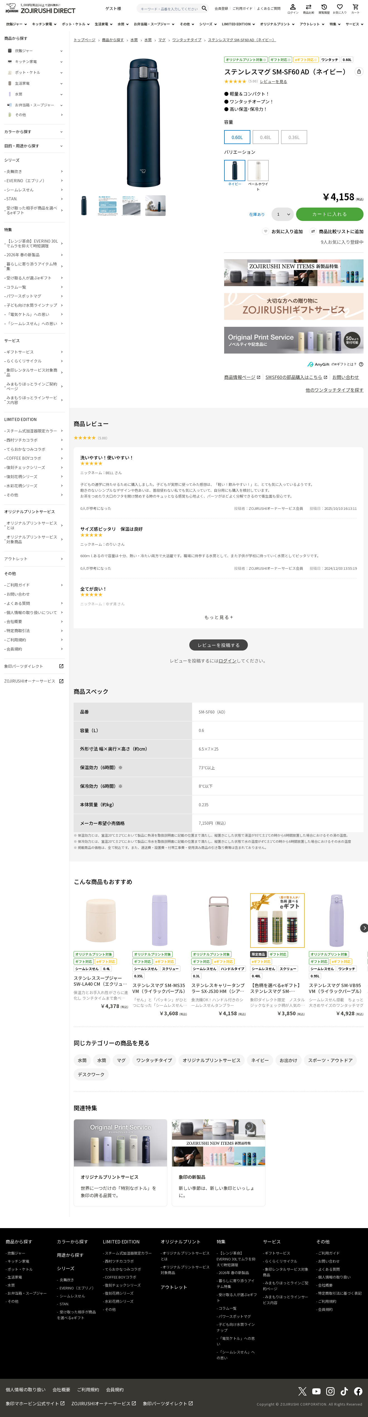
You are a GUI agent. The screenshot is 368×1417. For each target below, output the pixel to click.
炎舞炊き (14, 171)
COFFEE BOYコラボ (23, 458)
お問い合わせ (345, 377)
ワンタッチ (329, 59)
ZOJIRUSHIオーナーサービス (29, 681)
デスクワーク (91, 1074)
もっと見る (216, 617)
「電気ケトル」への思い (27, 314)
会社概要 (14, 621)
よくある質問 (18, 603)
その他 (185, 23)
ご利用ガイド (243, 8)
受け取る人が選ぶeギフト (29, 278)
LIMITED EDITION (236, 23)
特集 (333, 23)
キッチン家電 (42, 23)
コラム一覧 (16, 287)
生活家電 (101, 23)
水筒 (121, 23)
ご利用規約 (16, 639)
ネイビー (260, 1060)
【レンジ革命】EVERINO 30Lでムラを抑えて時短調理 (32, 243)
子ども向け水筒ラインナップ (31, 305)
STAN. (11, 198)
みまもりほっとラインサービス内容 (31, 400)
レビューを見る (273, 81)
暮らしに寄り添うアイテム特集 (31, 266)
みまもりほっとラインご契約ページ (31, 386)
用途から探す (70, 1255)
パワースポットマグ (23, 296)
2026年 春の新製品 (23, 254)
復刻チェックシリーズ (25, 467)
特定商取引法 (18, 630)
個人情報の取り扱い (334, 1277)
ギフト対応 (280, 59)
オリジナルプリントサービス (212, 1060)
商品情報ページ (242, 377)
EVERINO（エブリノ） (26, 180)
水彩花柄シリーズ (21, 485)
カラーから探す (72, 1241)
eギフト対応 (306, 59)
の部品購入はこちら (296, 377)
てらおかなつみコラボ (25, 449)
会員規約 (14, 649)
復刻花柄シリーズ (21, 476)
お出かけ (288, 1060)
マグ (121, 1060)
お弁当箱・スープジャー (152, 23)
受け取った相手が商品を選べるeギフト (31, 210)
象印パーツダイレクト (23, 666)
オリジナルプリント (275, 23)
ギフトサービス (20, 352)
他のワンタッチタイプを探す (335, 389)
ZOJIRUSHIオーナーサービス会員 (276, 508)
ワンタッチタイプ (154, 1060)
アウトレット (310, 23)
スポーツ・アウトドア (330, 1060)
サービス (352, 23)
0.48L (265, 137)
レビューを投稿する (218, 645)
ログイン (227, 660)
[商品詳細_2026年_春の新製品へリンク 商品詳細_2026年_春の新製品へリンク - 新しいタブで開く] (294, 272)
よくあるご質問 (268, 8)
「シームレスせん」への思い (31, 323)
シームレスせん (20, 190)
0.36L (294, 137)
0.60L (347, 59)
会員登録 (221, 8)
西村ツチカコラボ (22, 440)
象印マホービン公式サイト (32, 1403)
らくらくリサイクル (24, 361)
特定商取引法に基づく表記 (340, 1293)
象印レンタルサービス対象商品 (31, 372)
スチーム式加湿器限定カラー (31, 431)
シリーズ (205, 23)
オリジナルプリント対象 (246, 59)
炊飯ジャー (14, 23)
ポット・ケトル (73, 23)
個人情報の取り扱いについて (31, 612)
